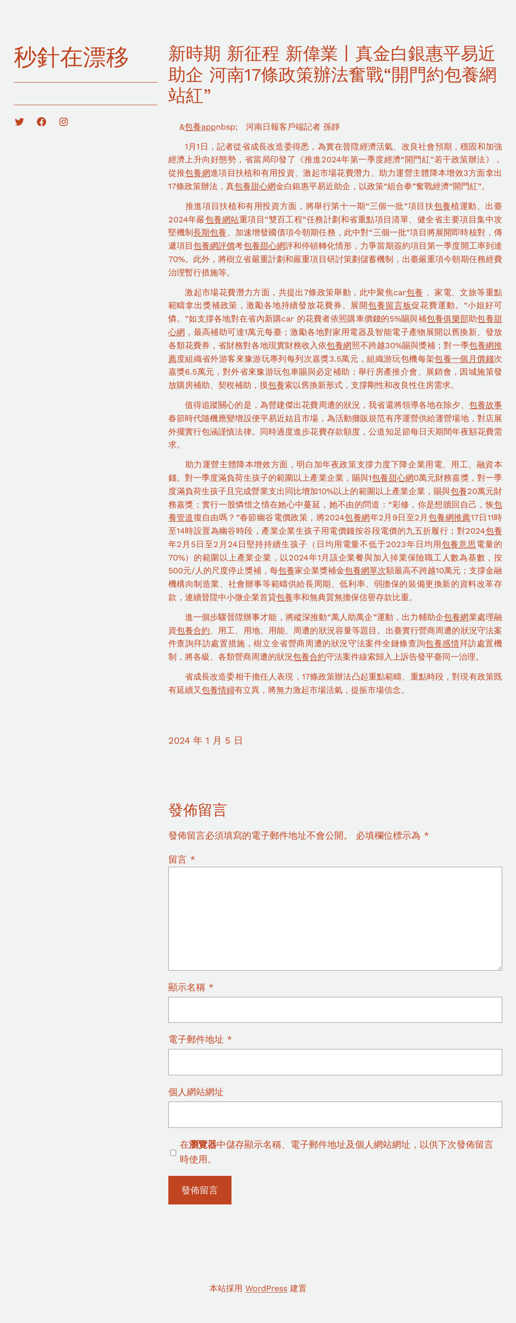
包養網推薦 (449, 517)
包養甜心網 (255, 186)
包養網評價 (214, 245)
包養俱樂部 (448, 318)
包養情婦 (218, 690)
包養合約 (193, 630)
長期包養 (210, 232)
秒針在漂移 (71, 57)
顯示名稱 (191, 987)
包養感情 (442, 643)
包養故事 (485, 405)
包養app (200, 126)
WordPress (266, 1288)
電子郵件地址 (200, 1039)
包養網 (197, 173)
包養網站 (222, 219)
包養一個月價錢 (464, 359)
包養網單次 (365, 570)
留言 (181, 859)
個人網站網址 (196, 1091)
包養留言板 (389, 305)
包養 (442, 206)
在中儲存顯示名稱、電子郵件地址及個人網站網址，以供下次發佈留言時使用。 (336, 1152)
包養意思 (459, 544)
